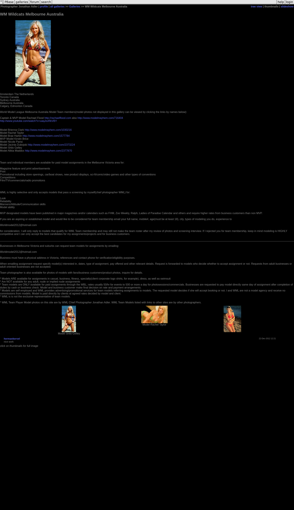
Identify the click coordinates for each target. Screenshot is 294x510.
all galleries (57, 6)
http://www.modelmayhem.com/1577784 (46, 135)
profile (44, 6)
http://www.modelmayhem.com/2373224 (51, 144)
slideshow (287, 6)
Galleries (74, 6)
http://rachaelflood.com (57, 118)
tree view (256, 6)
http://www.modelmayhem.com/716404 (100, 118)
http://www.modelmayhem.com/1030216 (48, 129)
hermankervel (12, 338)
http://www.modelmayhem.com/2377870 (48, 150)
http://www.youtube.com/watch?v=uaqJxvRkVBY (28, 121)
